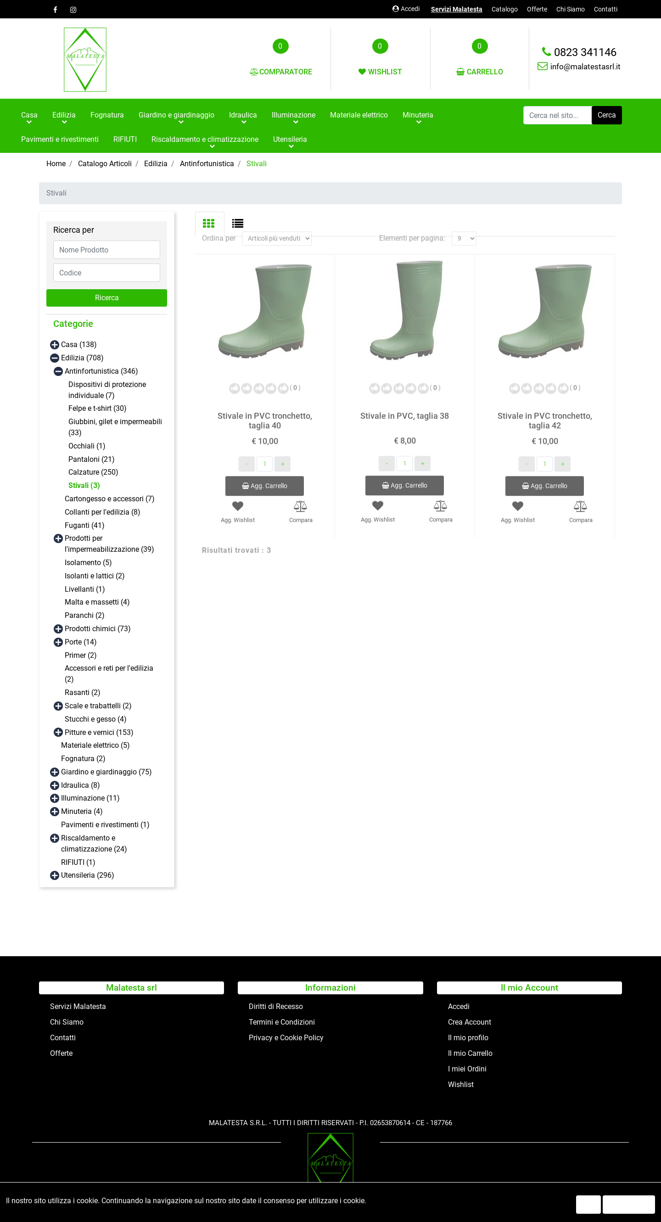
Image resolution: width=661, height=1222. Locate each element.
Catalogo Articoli (105, 163)
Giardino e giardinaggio (176, 115)
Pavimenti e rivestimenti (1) (105, 824)
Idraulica (243, 115)
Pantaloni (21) (91, 459)
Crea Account (469, 1022)
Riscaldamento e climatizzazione (204, 139)
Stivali (256, 163)
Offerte (537, 9)
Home (56, 163)
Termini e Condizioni (282, 1022)
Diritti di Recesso (276, 1006)
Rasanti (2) (83, 692)
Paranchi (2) (85, 615)
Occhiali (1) (87, 446)
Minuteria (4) (82, 811)
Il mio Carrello (470, 1053)
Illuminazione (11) (90, 798)
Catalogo (505, 9)
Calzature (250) (93, 472)
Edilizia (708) (82, 357)
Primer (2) (81, 655)
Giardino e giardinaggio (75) (106, 772)
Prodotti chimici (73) (98, 628)
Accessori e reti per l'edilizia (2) (109, 674)
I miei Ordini (467, 1069)
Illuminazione (293, 115)
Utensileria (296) (87, 875)
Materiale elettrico (359, 115)
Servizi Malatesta (456, 9)
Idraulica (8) (80, 785)
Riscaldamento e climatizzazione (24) (94, 843)
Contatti (605, 9)
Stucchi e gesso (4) (96, 719)
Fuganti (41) (85, 525)
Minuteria (418, 115)
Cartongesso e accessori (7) (110, 498)
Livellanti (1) (85, 589)
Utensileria (290, 139)
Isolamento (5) (88, 562)
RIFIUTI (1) (78, 862)
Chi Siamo (570, 9)
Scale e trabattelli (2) (98, 705)
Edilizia (64, 115)
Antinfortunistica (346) (101, 371)
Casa (29, 115)
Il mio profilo (468, 1037)
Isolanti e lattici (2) (95, 576)
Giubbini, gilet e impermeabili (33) (115, 427)
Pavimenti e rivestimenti (60, 139)
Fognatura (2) (83, 758)
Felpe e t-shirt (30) (97, 408)
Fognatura (107, 115)
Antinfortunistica (207, 163)
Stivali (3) (84, 485)
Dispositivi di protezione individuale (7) (107, 390)
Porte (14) (81, 642)
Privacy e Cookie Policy (286, 1037)
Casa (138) (79, 344)
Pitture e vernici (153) (99, 732)
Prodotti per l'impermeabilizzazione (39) (109, 544)
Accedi (406, 8)
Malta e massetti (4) (97, 602)
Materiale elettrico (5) (95, 745)
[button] (607, 115)
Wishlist (461, 1084)
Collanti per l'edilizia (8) (102, 512)
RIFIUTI (125, 139)
